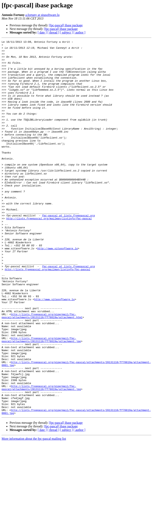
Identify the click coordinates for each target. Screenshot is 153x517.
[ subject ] (66, 32)
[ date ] (42, 32)
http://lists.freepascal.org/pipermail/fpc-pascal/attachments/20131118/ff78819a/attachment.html (42, 371)
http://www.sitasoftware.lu (57, 290)
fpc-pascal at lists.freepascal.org (68, 251)
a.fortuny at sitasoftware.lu (42, 15)
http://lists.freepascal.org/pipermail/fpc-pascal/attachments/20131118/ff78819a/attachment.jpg (41, 457)
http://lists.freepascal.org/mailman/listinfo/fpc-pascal (49, 254)
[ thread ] (53, 32)
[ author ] (79, 32)
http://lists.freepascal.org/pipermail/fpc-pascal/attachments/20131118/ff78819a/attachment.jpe (41, 399)
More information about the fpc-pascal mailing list (34, 513)
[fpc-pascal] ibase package (66, 25)
